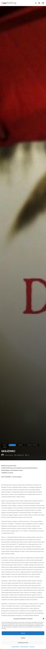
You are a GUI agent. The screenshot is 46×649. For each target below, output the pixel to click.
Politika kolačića (15, 646)
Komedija (20, 445)
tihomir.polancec (9, 455)
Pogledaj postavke (23, 642)
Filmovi (12, 445)
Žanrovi (5, 447)
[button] (43, 619)
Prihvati (23, 633)
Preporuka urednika (32, 445)
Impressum (32, 646)
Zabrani (23, 638)
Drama (4, 445)
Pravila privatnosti (24, 646)
